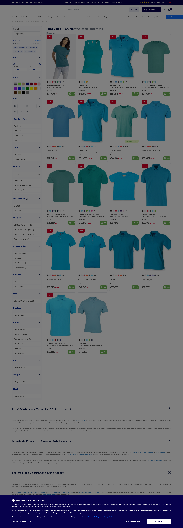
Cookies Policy (93, 517)
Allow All (159, 522)
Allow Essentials (133, 522)
